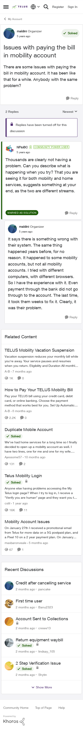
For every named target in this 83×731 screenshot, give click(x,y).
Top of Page (43, 707)
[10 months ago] (34, 457)
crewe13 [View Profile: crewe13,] (44, 628)
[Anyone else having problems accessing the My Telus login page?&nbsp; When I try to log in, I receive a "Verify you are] (41, 493)
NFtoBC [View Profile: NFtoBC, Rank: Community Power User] (22, 147)
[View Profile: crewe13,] (9, 621)
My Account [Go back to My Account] (12, 19)
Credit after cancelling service (43, 582)
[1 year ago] (19, 503)
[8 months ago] (21, 411)
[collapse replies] (41, 143)
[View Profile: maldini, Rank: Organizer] (9, 33)
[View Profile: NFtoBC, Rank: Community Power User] (10, 149)
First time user (29, 600)
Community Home (16, 707)
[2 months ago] (25, 589)
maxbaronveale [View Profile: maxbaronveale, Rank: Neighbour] (15, 543)
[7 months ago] (21, 371)
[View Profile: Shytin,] (9, 666)
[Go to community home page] (20, 6)
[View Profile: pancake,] (9, 585)
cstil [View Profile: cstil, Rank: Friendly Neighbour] (7, 503)
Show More (41, 687)
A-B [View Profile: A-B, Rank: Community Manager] (7, 371)
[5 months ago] (37, 542)
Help (61, 707)
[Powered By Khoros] (41, 720)
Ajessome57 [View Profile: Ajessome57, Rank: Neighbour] (13, 457)
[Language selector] (35, 6)
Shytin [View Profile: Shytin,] (42, 674)
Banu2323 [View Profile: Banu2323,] (45, 607)
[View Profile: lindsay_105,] (9, 642)
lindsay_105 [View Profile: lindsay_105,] (46, 651)
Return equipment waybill (39, 639)
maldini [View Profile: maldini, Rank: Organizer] (22, 31)
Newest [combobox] (70, 112)
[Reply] (72, 98)
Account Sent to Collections (42, 618)
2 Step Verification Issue (38, 663)
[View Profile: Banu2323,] (9, 603)
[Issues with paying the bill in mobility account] (23, 152)
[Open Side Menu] (6, 7)
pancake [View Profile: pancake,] (44, 589)
